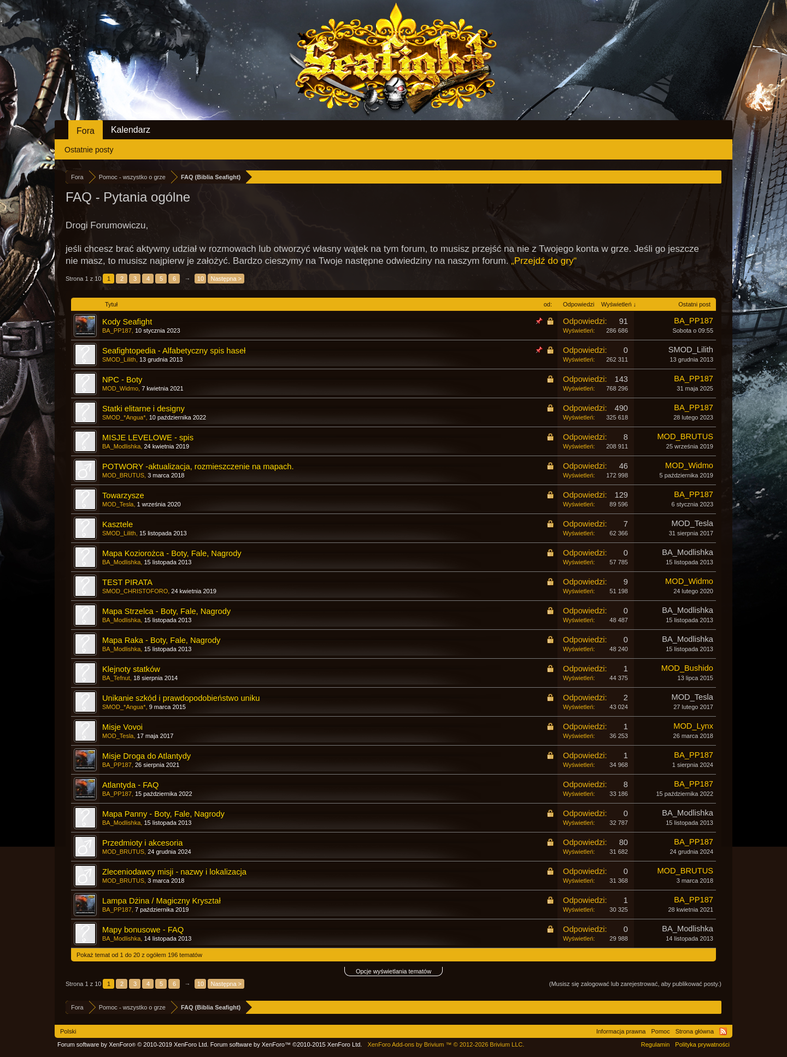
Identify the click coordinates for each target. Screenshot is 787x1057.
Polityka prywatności (702, 1044)
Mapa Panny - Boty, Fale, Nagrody (163, 814)
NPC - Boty (122, 379)
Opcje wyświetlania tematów (393, 971)
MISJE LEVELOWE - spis (147, 437)
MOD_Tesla (117, 504)
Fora (86, 130)
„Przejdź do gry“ (544, 261)
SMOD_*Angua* (124, 417)
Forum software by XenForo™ (286, 1044)
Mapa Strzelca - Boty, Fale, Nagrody (166, 611)
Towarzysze (123, 495)
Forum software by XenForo (133, 1044)
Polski (68, 1031)
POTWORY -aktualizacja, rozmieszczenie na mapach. (198, 466)
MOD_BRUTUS (685, 436)
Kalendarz (130, 129)
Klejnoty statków (131, 669)
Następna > (226, 278)
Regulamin (655, 1044)
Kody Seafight (127, 321)
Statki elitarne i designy (143, 408)
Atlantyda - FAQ (130, 785)
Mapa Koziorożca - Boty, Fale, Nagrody (172, 553)
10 (200, 278)
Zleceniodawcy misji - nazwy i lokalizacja (174, 871)
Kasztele (117, 524)
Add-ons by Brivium (445, 1044)
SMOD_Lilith (119, 359)
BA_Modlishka (121, 446)
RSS (723, 1031)
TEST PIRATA (127, 582)
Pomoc (660, 1031)
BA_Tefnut (116, 678)
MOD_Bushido (687, 668)
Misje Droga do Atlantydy (146, 756)
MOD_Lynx (693, 726)
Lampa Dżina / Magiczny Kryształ (161, 900)
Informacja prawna (621, 1031)
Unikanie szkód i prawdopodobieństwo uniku (181, 698)
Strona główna (695, 1031)
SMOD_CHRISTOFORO (135, 591)
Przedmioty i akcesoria (142, 842)
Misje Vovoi (122, 727)
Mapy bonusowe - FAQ (143, 929)
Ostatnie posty (89, 149)
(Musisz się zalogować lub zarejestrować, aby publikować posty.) (635, 984)
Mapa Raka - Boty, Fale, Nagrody (161, 640)
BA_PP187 (117, 330)
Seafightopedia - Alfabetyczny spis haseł (173, 350)
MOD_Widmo (120, 388)
